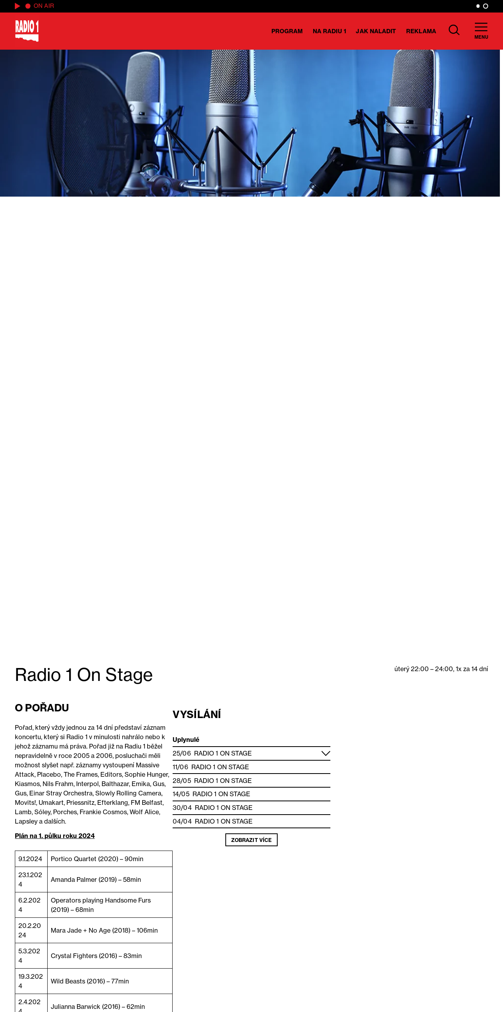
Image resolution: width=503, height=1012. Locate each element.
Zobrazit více (251, 840)
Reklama (421, 31)
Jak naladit (376, 31)
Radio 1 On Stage (223, 753)
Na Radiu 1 (329, 31)
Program (287, 31)
